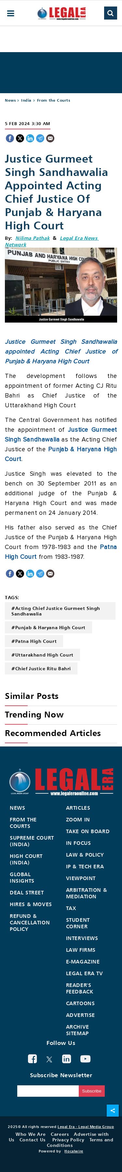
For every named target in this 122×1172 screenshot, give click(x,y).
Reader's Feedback (79, 988)
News (10, 100)
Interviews (82, 938)
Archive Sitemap (77, 1029)
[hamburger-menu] (11, 13)
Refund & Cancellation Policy (30, 922)
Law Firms (81, 950)
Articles (78, 807)
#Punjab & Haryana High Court (48, 627)
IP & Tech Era (85, 866)
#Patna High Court (34, 641)
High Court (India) (26, 859)
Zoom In (78, 819)
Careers (60, 1134)
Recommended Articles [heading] (53, 733)
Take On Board (88, 831)
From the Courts (53, 100)
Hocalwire (73, 1151)
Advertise (80, 1015)
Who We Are (31, 1134)
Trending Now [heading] (34, 714)
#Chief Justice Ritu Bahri (41, 668)
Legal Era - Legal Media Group (86, 1126)
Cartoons (80, 1003)
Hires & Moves (31, 904)
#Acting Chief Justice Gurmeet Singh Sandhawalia (55, 610)
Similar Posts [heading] (32, 696)
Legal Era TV (84, 973)
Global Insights (22, 877)
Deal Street (27, 892)
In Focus (78, 843)
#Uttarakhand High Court (42, 655)
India (26, 100)
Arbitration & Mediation (86, 893)
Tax (71, 908)
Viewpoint (81, 878)
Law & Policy (85, 854)
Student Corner (78, 923)
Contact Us (33, 1139)
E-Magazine (83, 961)
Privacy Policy (68, 1139)
